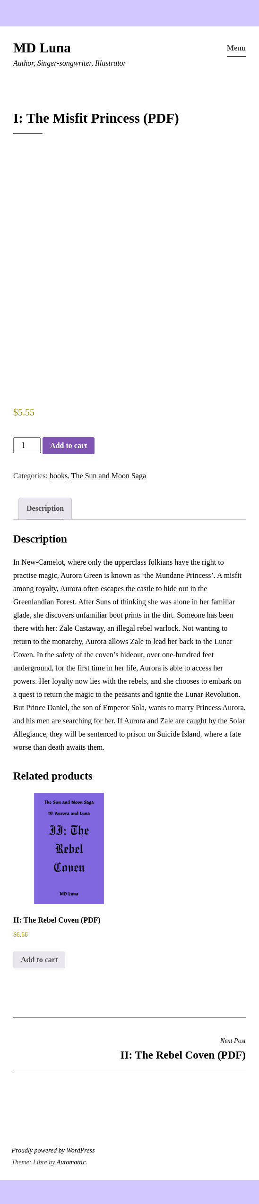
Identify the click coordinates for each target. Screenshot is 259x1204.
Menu (236, 48)
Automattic (71, 1162)
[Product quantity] (27, 445)
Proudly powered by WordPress (53, 1150)
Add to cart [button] (39, 960)
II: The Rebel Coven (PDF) (129, 1049)
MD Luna (42, 47)
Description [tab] (45, 508)
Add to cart (68, 445)
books (59, 476)
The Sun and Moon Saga (108, 476)
